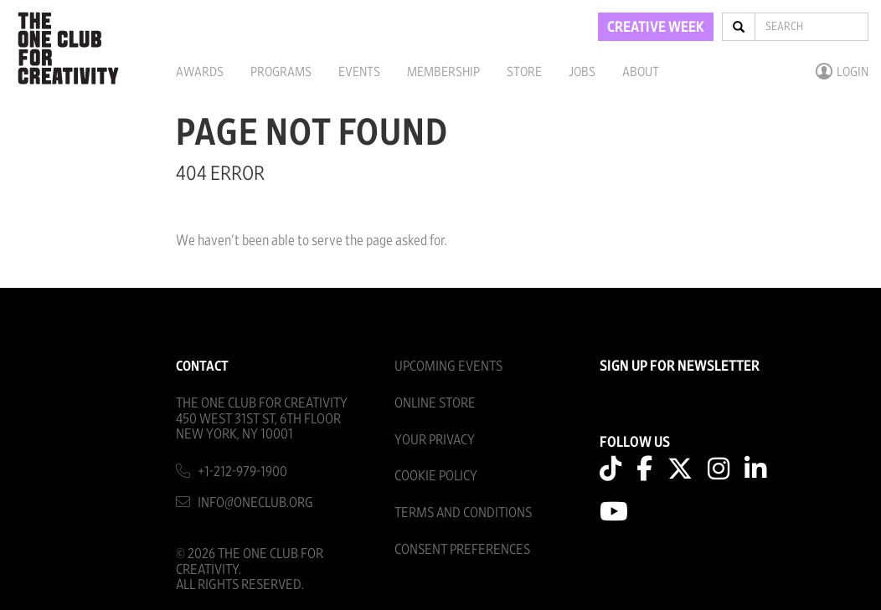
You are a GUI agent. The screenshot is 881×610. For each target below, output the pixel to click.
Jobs (582, 72)
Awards (200, 72)
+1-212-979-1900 (242, 471)
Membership (443, 72)
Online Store (435, 403)
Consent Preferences (462, 549)
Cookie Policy (435, 476)
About (640, 72)
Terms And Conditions (463, 512)
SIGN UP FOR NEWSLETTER (680, 366)
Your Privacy (434, 440)
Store (524, 72)
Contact (202, 366)
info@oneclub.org (255, 502)
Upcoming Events (448, 366)
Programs (281, 72)
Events (359, 72)
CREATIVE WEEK (655, 27)
